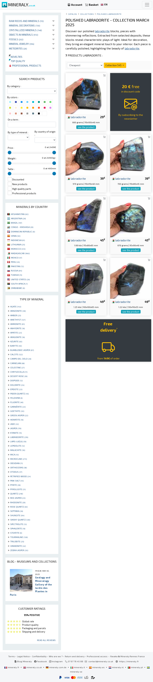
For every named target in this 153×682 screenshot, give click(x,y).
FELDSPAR (16, 398)
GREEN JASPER (19, 415)
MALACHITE (17, 450)
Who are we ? (55, 656)
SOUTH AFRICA (19, 283)
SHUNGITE (17, 515)
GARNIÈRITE (18, 406)
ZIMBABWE (18, 288)
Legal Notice (23, 656)
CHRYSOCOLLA (18, 371)
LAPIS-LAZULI (18, 441)
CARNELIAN (17, 363)
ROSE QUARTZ (19, 506)
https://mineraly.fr (129, 661)
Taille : (11, 169)
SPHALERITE (17, 528)
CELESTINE (17, 367)
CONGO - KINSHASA (22, 227)
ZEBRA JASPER (19, 550)
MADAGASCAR (20, 253)
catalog (72, 14)
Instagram (56, 661)
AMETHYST (17, 319)
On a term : (13, 119)
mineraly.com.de (56, 667)
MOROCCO (18, 248)
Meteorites (18, 48)
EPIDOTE (16, 389)
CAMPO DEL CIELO (20, 358)
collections (87, 14)
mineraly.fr (12, 667)
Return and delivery (74, 656)
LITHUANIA (18, 244)
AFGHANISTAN (19, 214)
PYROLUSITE (18, 489)
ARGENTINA (18, 218)
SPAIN (15, 236)
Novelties (15, 56)
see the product (86, 127)
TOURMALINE (19, 537)
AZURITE (16, 341)
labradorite (76, 117)
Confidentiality (39, 656)
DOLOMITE (17, 385)
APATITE (16, 332)
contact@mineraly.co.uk (100, 661)
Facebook (40, 661)
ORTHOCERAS (18, 467)
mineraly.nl (116, 667)
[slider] (9, 152)
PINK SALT (17, 480)
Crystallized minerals (25, 30)
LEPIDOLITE (17, 445)
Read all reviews (46, 640)
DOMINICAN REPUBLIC (23, 231)
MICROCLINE (18, 459)
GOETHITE (17, 411)
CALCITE (16, 354)
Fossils (16, 39)
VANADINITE (18, 546)
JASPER (15, 428)
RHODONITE (17, 502)
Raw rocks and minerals (26, 20)
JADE (14, 424)
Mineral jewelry (21, 43)
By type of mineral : (18, 132)
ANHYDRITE (17, 328)
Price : (11, 147)
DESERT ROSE (18, 376)
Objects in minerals (23, 34)
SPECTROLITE (18, 524)
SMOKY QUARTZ (20, 519)
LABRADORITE (19, 437)
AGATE (15, 306)
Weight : (12, 158)
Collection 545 (115, 65)
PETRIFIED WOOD (20, 476)
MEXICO (16, 257)
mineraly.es (97, 667)
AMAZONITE (18, 311)
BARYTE (16, 345)
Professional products (25, 65)
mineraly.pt (135, 667)
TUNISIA (16, 275)
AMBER (15, 315)
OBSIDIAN (16, 463)
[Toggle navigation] (147, 4)
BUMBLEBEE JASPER (22, 350)
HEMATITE (16, 419)
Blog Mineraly (23, 661)
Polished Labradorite (109, 14)
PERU (15, 262)
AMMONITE (17, 324)
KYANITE (16, 432)
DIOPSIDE (16, 380)
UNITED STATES (20, 279)
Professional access (97, 656)
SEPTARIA (16, 511)
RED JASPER (17, 498)
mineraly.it (78, 667)
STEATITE (16, 532)
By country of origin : (45, 133)
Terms (11, 656)
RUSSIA (16, 270)
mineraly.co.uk (32, 667)
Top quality (17, 61)
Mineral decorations (24, 25)
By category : (14, 86)
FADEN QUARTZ (19, 393)
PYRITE (15, 485)
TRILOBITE (17, 541)
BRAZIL (16, 222)
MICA (14, 454)
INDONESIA (18, 240)
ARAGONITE (17, 337)
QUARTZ (16, 493)
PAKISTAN (17, 266)
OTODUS (16, 471)
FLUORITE (16, 402)
